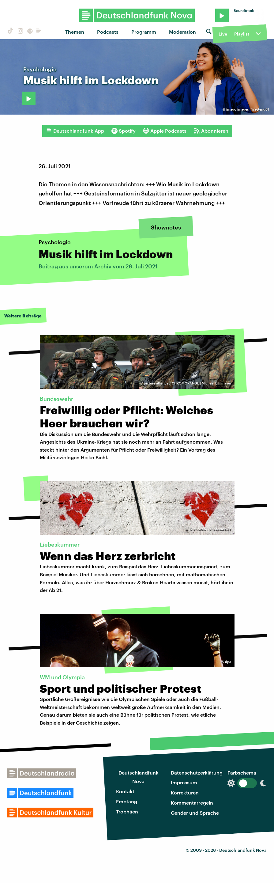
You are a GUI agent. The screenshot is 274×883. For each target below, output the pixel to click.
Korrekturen (185, 792)
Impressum (184, 782)
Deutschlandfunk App (75, 131)
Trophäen (127, 811)
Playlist (241, 33)
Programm (143, 32)
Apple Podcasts (164, 131)
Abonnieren (211, 131)
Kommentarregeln (192, 802)
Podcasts (107, 32)
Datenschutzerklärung (197, 772)
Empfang (126, 801)
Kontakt (125, 791)
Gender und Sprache (195, 813)
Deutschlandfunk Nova (138, 777)
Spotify (123, 131)
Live (223, 33)
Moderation (182, 32)
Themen (74, 32)
